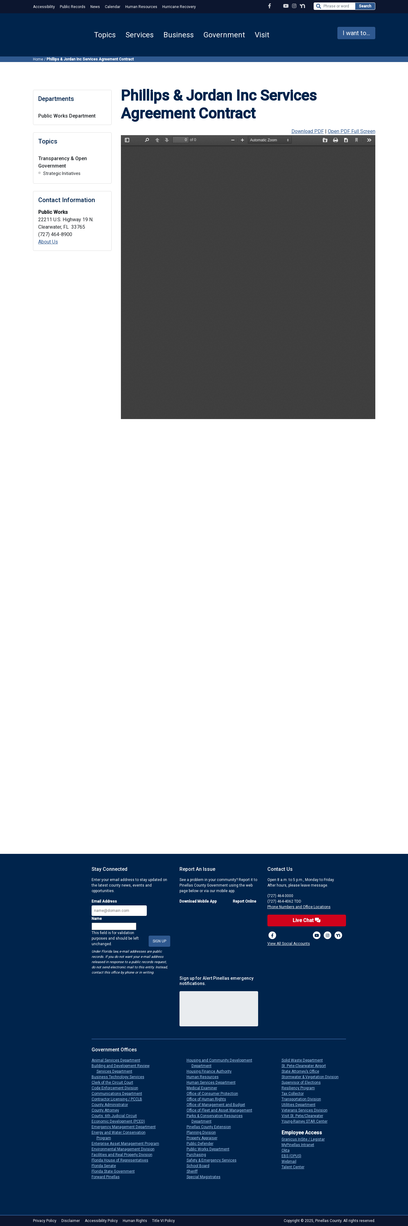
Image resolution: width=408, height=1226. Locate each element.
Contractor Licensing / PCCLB (119, 1099)
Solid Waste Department (304, 1060)
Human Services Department (214, 1082)
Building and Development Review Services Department (123, 1069)
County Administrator (112, 1105)
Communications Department (119, 1093)
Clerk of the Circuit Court (115, 1082)
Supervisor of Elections (303, 1082)
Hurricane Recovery (179, 7)
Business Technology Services (120, 1077)
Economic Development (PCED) (121, 1121)
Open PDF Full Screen (351, 131)
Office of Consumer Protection (215, 1093)
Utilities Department (300, 1105)
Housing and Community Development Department (222, 1063)
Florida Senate (106, 1166)
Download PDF (307, 131)
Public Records (72, 7)
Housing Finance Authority (212, 1071)
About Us (48, 242)
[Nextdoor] (338, 935)
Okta (288, 1150)
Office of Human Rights (209, 1099)
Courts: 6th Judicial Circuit (117, 1116)
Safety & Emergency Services (214, 1160)
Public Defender (202, 1143)
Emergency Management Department (126, 1127)
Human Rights (135, 1221)
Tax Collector (295, 1093)
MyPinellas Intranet (300, 1145)
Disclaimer (70, 1221)
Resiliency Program (300, 1088)
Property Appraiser (204, 1138)
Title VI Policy (163, 1221)
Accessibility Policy (101, 1221)
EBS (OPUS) (293, 1156)
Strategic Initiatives (61, 173)
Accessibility (44, 7)
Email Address (104, 901)
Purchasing (199, 1155)
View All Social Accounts (288, 943)
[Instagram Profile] (294, 6)
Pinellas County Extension (211, 1127)
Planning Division (204, 1132)
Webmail (291, 1161)
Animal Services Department (118, 1060)
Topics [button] (105, 35)
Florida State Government (116, 1171)
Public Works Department (67, 116)
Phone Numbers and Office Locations (299, 907)
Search (365, 6)
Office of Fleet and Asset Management (222, 1110)
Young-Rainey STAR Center (307, 1121)
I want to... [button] (356, 33)
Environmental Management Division (126, 1149)
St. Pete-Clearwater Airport (306, 1066)
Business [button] (178, 35)
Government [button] (224, 35)
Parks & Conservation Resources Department (217, 1119)
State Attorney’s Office (302, 1071)
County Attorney (108, 1110)
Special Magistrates (206, 1177)
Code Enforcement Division (117, 1088)
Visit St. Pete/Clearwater (304, 1116)
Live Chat (306, 920)
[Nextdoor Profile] (302, 6)
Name (97, 918)
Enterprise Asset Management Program (128, 1143)
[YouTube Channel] (286, 6)
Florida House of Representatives (122, 1160)
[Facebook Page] (269, 6)
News (95, 7)
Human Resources (141, 7)
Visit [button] (262, 35)
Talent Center (295, 1167)
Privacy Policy (44, 1221)
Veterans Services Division (307, 1110)
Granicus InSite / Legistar (305, 1139)
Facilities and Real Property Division (124, 1155)
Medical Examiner (204, 1088)
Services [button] (140, 35)
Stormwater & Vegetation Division (312, 1077)
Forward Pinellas (108, 1177)
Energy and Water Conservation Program (121, 1135)
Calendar (112, 7)
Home (38, 59)
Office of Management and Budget (218, 1105)
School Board (200, 1166)
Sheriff (195, 1171)
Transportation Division (303, 1099)
